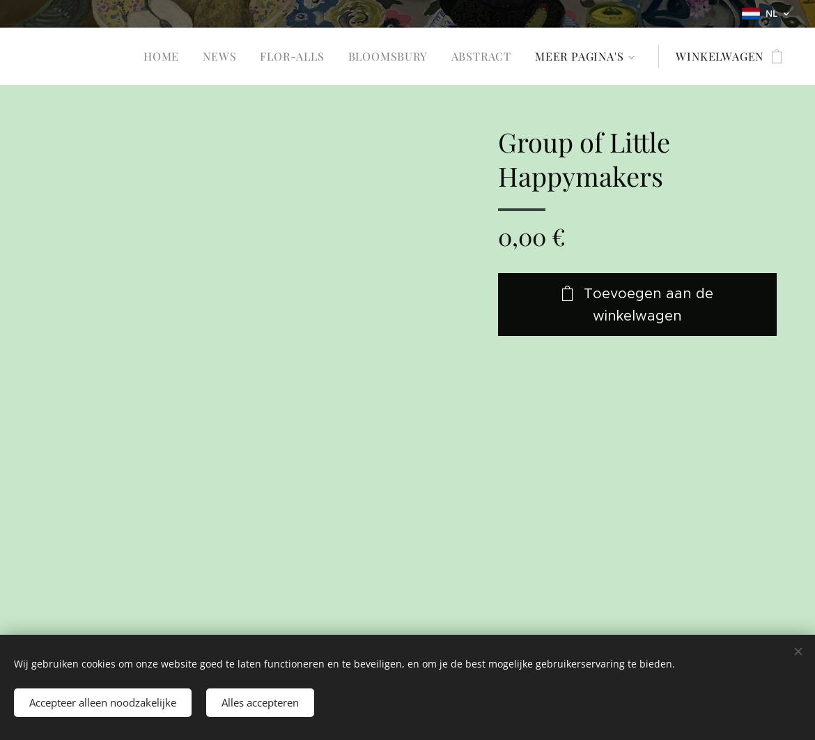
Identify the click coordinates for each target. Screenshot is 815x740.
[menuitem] (161, 56)
